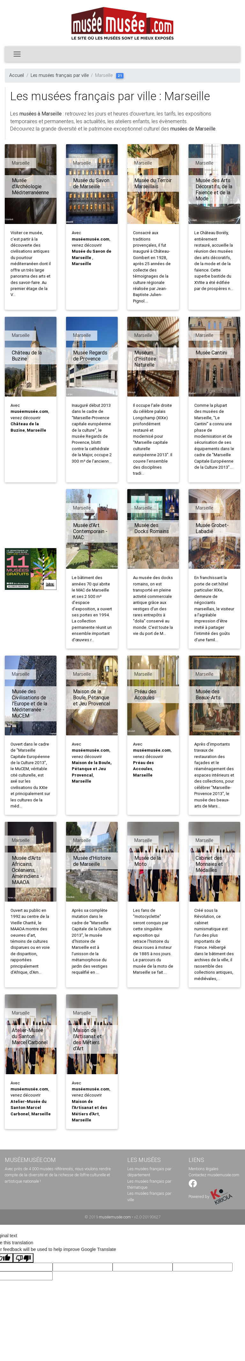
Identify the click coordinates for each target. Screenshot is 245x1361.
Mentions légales (204, 1168)
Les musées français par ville (60, 75)
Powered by (211, 1196)
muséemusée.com (115, 1217)
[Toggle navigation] (17, 53)
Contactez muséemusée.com (214, 1175)
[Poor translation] (23, 1258)
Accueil (16, 75)
